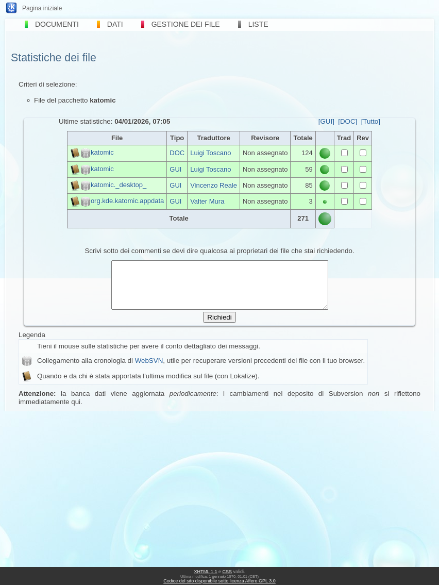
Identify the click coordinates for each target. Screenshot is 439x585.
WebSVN (149, 370)
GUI (175, 169)
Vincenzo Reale (213, 185)
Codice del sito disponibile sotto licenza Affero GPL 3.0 (219, 580)
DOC (177, 153)
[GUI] (326, 121)
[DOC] (347, 121)
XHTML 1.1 (205, 571)
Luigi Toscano (210, 153)
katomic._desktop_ (118, 185)
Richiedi (219, 326)
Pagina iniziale (42, 8)
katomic (102, 153)
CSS (227, 571)
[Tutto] (370, 121)
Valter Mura (207, 201)
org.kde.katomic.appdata (127, 201)
